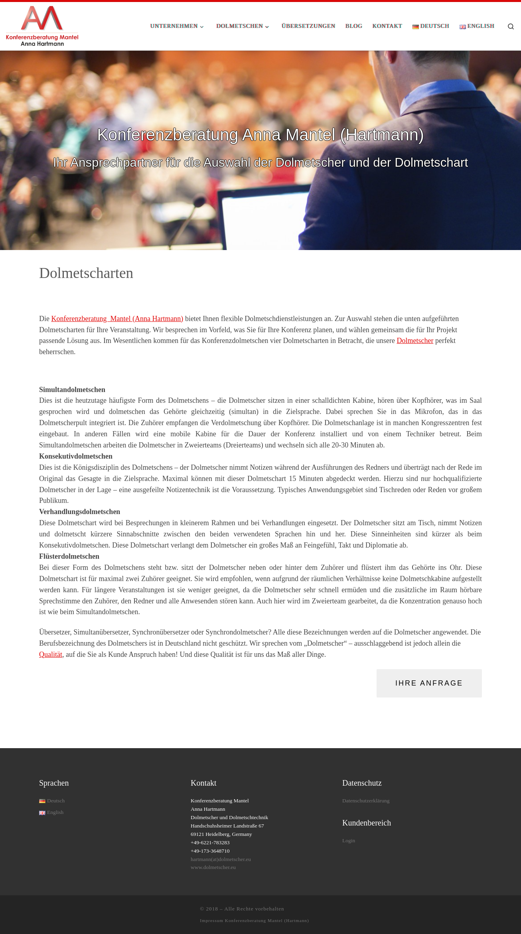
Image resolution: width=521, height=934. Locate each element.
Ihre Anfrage (429, 683)
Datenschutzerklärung (365, 801)
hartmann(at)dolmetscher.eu (221, 859)
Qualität (50, 654)
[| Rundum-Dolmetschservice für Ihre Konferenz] (42, 25)
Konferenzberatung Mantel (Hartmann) (267, 920)
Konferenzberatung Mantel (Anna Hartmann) (117, 319)
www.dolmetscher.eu (213, 867)
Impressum (212, 920)
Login (348, 840)
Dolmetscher (415, 341)
